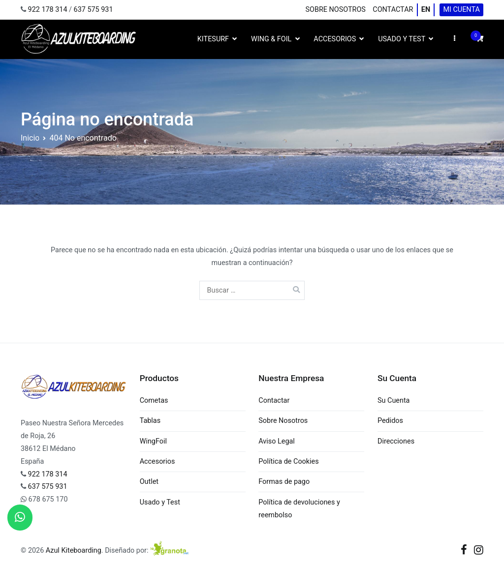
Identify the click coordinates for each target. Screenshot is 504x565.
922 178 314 (47, 9)
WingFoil (153, 441)
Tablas (150, 420)
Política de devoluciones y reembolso (299, 508)
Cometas (154, 400)
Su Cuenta (394, 400)
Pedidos (390, 420)
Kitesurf (213, 39)
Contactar (393, 9)
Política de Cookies (288, 461)
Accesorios (335, 39)
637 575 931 (93, 9)
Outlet (149, 481)
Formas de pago (284, 481)
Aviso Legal (276, 441)
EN (425, 9)
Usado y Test (401, 39)
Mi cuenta (461, 9)
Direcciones (396, 441)
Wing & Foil (271, 39)
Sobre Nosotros (336, 9)
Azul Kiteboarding (73, 550)
